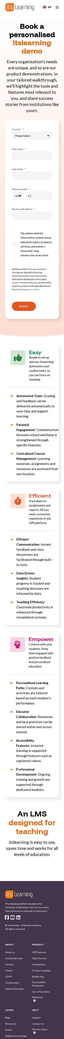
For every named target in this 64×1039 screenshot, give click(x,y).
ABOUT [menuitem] (9, 944)
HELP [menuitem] (35, 1010)
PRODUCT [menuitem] (38, 944)
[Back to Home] (19, 7)
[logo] (18, 894)
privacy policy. (33, 289)
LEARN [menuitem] (9, 1010)
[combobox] (47, 7)
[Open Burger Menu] (57, 7)
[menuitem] (10, 952)
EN (47, 7)
